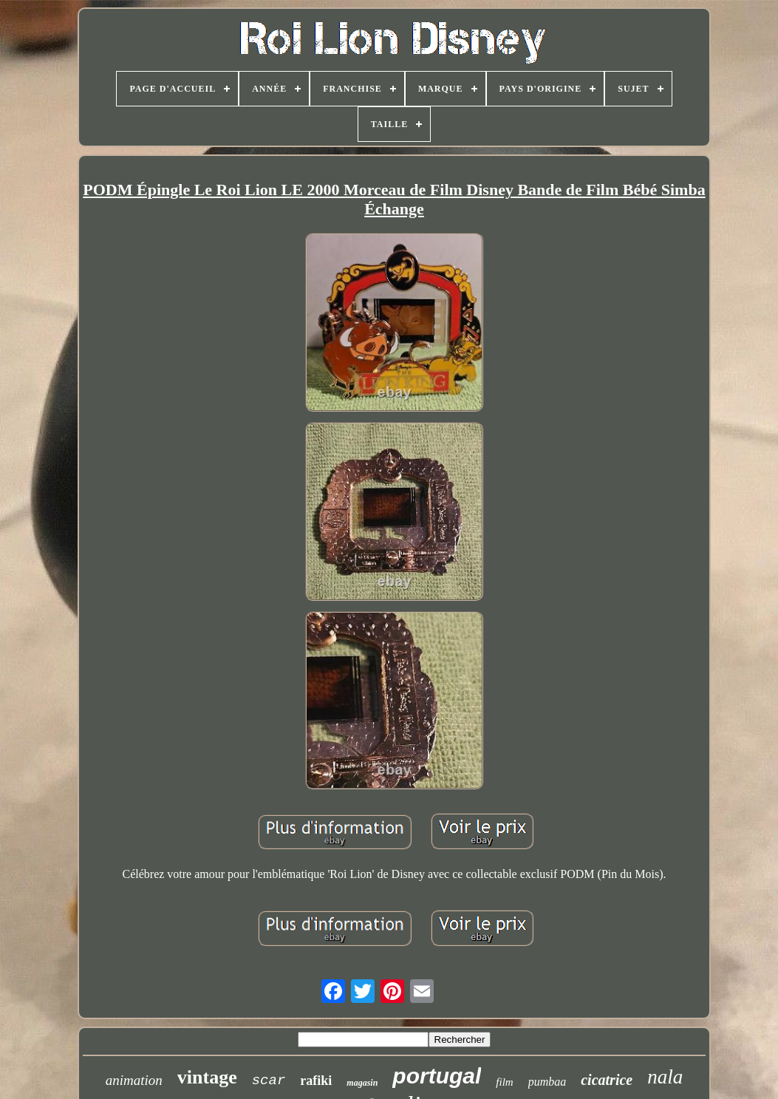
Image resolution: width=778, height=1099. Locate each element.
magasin (362, 1083)
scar (269, 1080)
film (504, 1082)
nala (665, 1077)
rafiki (316, 1080)
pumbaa (547, 1081)
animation (134, 1080)
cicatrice (606, 1080)
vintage (207, 1077)
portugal (436, 1076)
